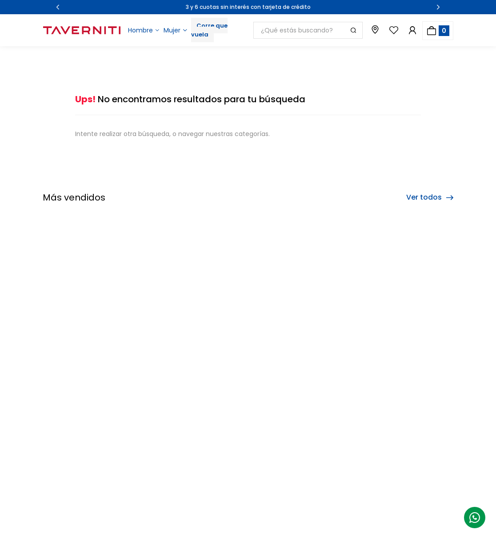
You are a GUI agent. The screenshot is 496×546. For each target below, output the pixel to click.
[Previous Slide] (58, 7)
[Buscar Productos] (353, 30)
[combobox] (308, 30)
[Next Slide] (438, 7)
